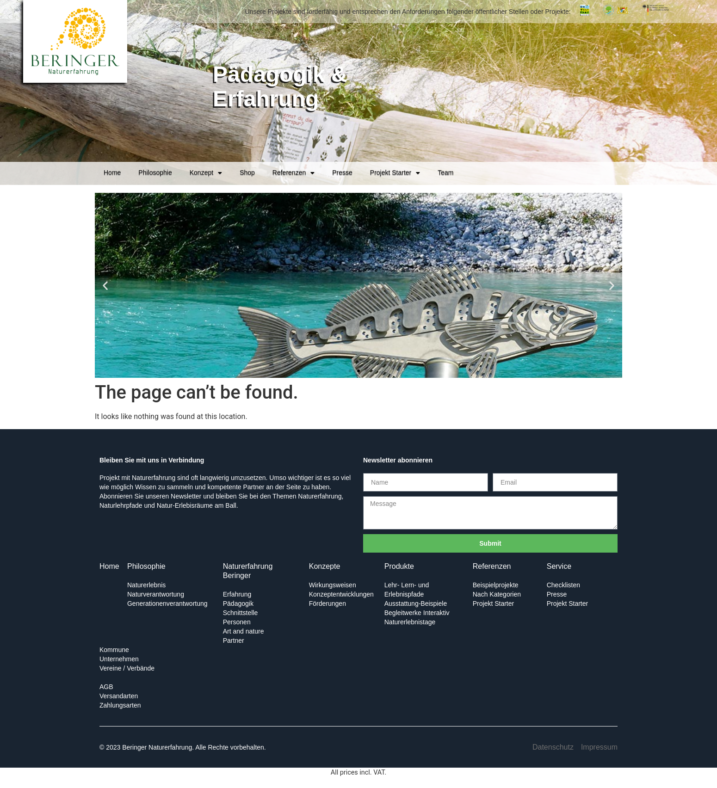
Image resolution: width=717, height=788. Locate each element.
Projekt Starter (395, 173)
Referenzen (293, 173)
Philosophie (155, 172)
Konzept (206, 173)
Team (445, 172)
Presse (342, 172)
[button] (105, 285)
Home (112, 172)
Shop (247, 172)
